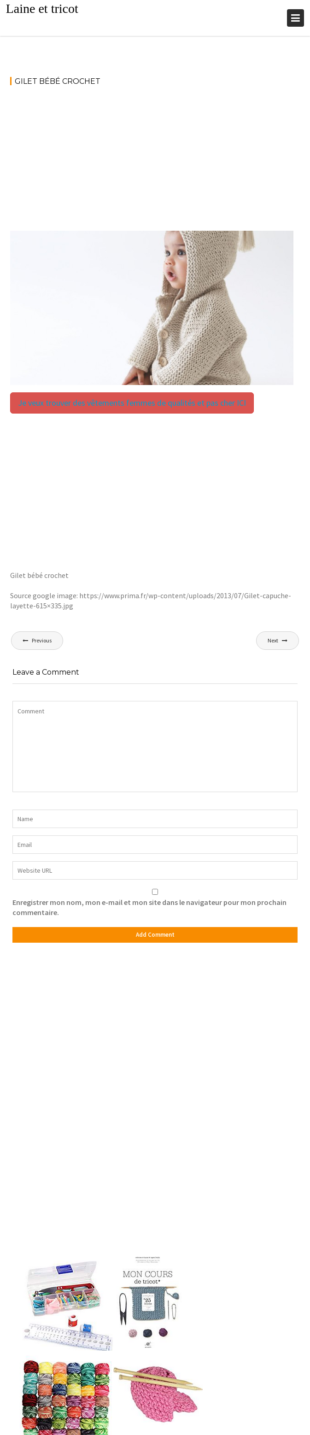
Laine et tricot (42, 8)
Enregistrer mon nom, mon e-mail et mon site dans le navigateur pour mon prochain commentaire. (149, 907)
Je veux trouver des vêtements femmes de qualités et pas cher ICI (132, 402)
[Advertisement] (155, 162)
